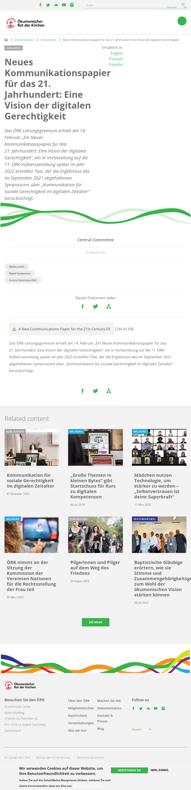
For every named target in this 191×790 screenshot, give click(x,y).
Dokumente (48, 40)
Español (116, 64)
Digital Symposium (19, 273)
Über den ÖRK (79, 701)
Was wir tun (77, 730)
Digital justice (16, 266)
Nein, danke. (160, 770)
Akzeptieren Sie (129, 770)
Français (116, 58)
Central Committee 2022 (23, 280)
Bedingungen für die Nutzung (53, 757)
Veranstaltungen (81, 723)
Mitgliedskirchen (81, 708)
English (117, 53)
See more (95, 622)
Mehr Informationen (87, 786)
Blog (100, 728)
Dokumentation (24, 40)
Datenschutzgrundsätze (90, 757)
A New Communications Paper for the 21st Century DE (64, 329)
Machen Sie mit (109, 701)
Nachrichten (77, 715)
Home (6, 39)
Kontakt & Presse (105, 718)
